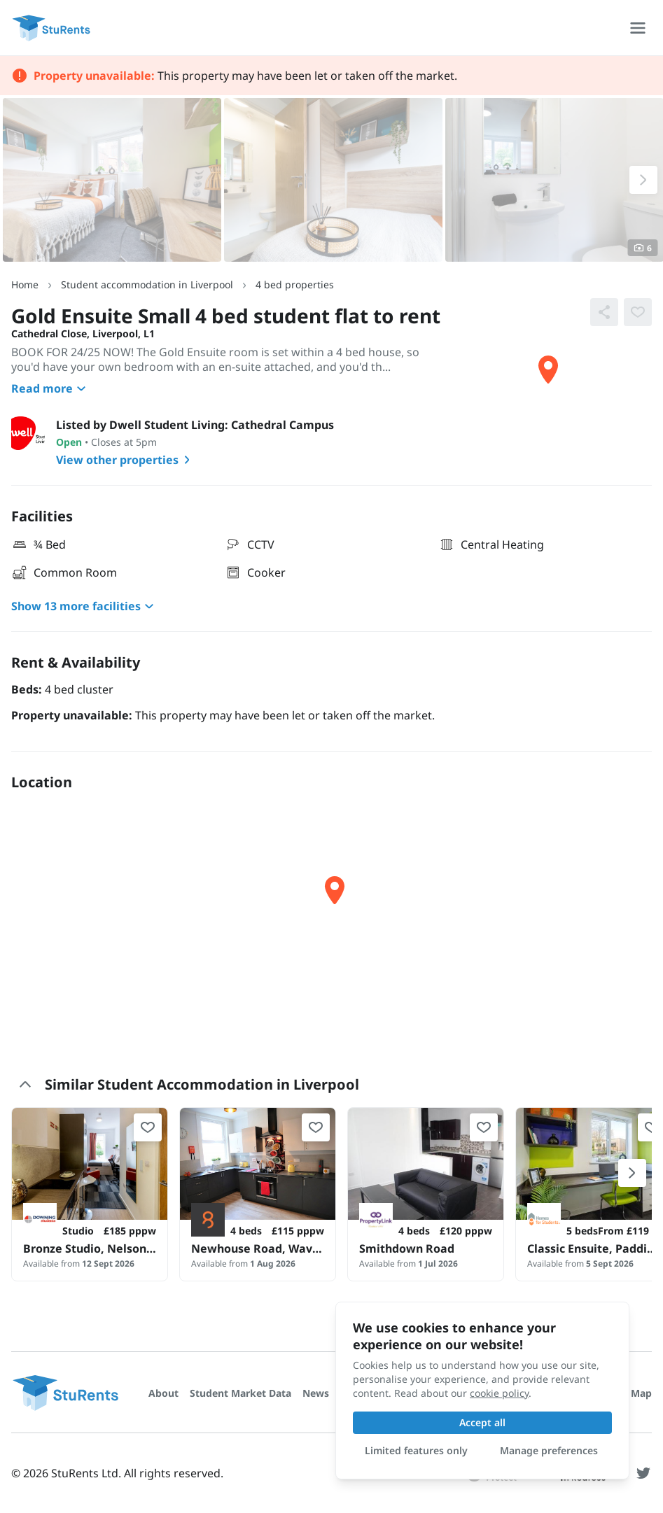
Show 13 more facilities (84, 606)
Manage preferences (549, 1450)
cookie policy (499, 1393)
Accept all (482, 1422)
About (163, 1393)
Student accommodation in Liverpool (147, 284)
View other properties (125, 459)
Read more (50, 388)
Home (25, 284)
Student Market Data (240, 1393)
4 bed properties (295, 284)
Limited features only (416, 1450)
